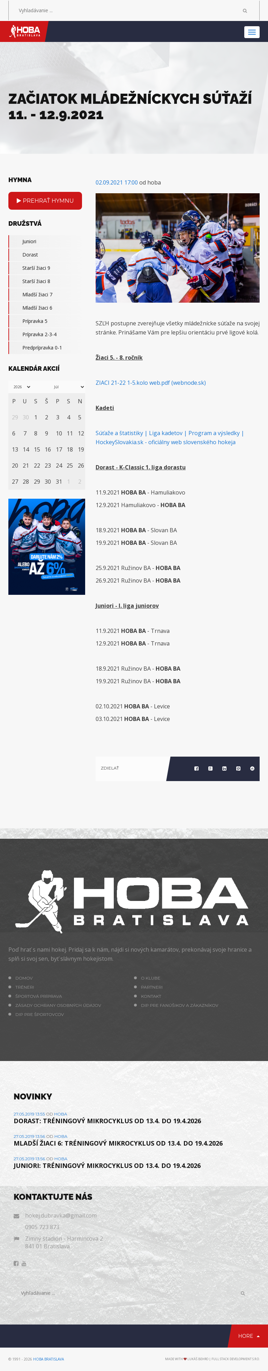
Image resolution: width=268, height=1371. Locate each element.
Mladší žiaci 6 (30, 308)
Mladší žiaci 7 (30, 294)
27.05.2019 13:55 (29, 1114)
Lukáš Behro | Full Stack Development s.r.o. (223, 1359)
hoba (60, 1114)
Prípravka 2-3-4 (32, 334)
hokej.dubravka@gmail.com (61, 1215)
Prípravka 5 (27, 321)
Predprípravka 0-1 (35, 347)
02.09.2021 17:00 (117, 182)
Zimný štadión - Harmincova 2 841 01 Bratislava (64, 1242)
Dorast (23, 254)
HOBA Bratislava (48, 1359)
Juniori (22, 241)
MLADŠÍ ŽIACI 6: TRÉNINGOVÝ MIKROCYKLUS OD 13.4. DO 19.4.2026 (118, 1143)
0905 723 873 (42, 1227)
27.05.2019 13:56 (29, 1136)
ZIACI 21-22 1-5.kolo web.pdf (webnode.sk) (151, 383)
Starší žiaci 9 (29, 268)
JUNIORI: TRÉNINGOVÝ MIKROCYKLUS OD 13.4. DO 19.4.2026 (107, 1165)
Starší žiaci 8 (29, 281)
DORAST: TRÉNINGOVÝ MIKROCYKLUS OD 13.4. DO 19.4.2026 (107, 1121)
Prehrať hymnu (45, 200)
